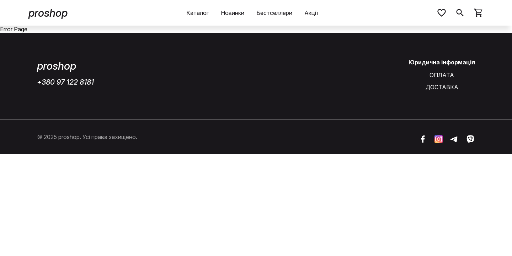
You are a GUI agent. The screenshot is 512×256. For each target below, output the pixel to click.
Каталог (197, 12)
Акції (311, 12)
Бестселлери (274, 12)
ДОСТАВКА (442, 87)
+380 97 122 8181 (65, 82)
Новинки (232, 12)
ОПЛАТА (442, 75)
